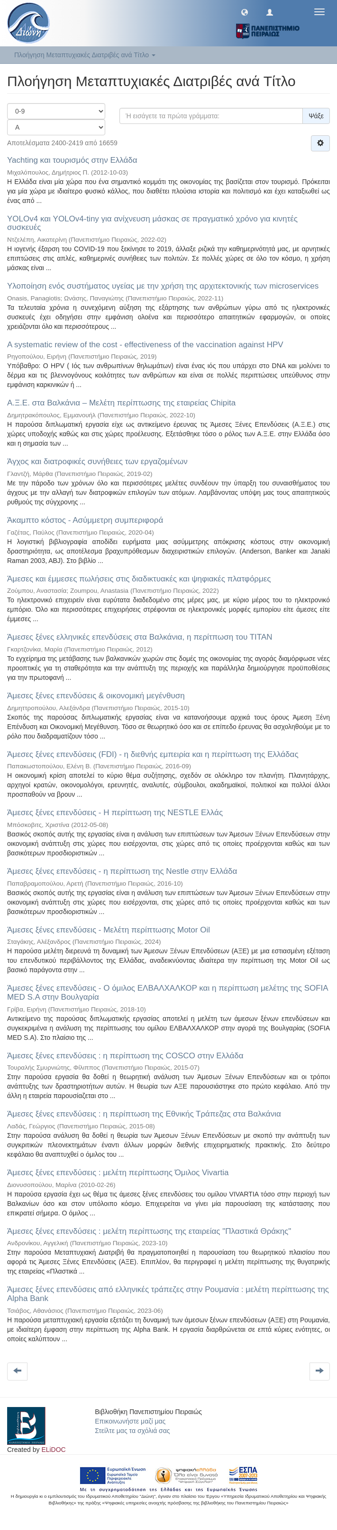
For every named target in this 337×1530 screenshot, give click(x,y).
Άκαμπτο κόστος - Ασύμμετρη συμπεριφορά (85, 520)
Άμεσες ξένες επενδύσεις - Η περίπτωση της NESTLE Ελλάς (115, 812)
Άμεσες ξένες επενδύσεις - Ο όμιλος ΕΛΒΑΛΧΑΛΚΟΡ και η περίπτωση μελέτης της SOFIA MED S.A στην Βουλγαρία (167, 993)
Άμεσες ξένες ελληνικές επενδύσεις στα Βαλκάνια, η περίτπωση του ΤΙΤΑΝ (140, 637)
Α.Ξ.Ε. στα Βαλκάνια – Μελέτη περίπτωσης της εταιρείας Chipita (121, 402)
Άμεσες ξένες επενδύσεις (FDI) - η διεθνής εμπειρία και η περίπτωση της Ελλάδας (153, 754)
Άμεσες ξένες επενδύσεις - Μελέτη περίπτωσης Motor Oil (108, 929)
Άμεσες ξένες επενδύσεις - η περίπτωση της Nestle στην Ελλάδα (122, 871)
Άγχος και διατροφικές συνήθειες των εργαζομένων (97, 461)
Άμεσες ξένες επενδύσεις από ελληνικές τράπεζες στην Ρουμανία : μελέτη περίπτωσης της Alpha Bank (168, 1294)
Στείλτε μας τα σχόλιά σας (132, 1430)
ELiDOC (53, 1449)
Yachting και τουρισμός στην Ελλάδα (72, 160)
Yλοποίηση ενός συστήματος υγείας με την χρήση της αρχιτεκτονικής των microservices (163, 285)
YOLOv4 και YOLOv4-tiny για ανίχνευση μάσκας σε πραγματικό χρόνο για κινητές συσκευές (152, 223)
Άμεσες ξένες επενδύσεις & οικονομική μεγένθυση (96, 695)
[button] (244, 12)
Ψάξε (316, 116)
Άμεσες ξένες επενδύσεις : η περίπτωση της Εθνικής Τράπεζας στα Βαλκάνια (144, 1113)
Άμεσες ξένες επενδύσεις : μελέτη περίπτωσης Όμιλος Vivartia (117, 1172)
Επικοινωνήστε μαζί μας (130, 1421)
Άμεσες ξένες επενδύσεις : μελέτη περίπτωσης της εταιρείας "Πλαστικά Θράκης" (149, 1231)
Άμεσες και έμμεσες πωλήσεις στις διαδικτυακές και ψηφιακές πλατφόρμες (139, 578)
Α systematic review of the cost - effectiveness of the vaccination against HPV (145, 344)
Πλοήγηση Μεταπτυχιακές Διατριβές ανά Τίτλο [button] (84, 55)
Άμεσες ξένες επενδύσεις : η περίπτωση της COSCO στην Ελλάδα (125, 1055)
